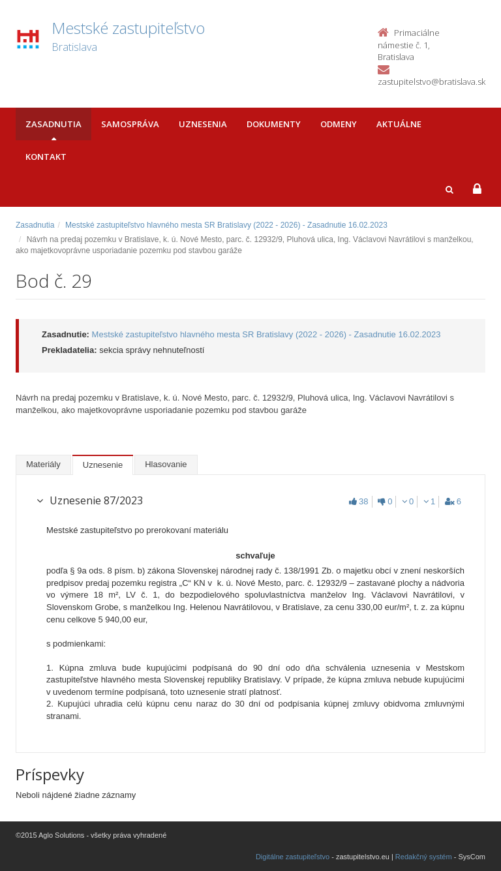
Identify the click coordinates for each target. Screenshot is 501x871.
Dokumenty (274, 124)
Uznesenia (203, 124)
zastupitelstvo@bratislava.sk (431, 81)
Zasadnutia (53, 124)
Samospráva (130, 124)
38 (358, 501)
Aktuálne (398, 124)
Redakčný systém (423, 857)
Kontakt (46, 156)
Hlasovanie (166, 464)
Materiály (43, 464)
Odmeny (338, 124)
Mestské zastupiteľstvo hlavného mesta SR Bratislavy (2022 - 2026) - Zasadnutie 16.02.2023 (226, 225)
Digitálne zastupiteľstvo (292, 857)
